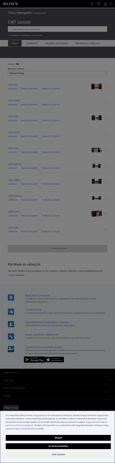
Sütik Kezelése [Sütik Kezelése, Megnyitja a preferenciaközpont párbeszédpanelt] (58, 454)
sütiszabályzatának (28, 428)
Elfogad (58, 437)
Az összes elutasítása (58, 446)
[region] (57, 437)
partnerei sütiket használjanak (19, 425)
